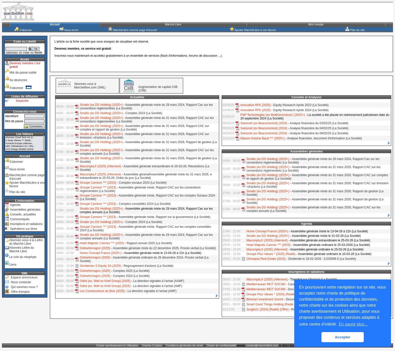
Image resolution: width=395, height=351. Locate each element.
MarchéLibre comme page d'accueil (132, 29)
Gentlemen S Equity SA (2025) (100, 266)
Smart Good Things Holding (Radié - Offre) (275, 304)
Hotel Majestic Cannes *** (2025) (102, 243)
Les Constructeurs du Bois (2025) (102, 291)
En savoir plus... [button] (353, 324)
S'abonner (23, 29)
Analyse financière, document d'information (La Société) (324, 138)
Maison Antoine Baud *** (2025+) (262, 138)
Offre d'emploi (20, 292)
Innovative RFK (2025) (255, 105)
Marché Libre (173, 24)
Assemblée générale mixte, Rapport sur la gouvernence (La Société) (164, 217)
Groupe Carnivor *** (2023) (98, 182)
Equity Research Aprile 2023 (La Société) (300, 105)
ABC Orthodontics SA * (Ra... (24, 146)
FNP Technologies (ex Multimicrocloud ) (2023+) (272, 115)
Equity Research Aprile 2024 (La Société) (300, 110)
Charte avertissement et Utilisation (117, 345)
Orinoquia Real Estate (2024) (265, 259)
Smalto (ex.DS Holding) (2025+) (101, 105)
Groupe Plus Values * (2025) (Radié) (270, 254)
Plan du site (355, 29)
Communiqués (19, 219)
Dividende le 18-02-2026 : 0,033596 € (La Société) (322, 259)
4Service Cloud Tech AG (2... (24, 137)
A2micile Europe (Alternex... (24, 143)
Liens (13, 264)
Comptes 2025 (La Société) (131, 271)
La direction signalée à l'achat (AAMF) (158, 281)
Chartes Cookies (152, 345)
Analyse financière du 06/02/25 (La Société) (319, 133)
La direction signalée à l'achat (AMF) (157, 286)
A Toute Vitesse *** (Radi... (24, 140)
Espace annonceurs (24, 277)
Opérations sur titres (23, 229)
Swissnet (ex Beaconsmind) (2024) (263, 123)
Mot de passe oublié (23, 72)
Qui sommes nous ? (24, 287)
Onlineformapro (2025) (95, 248)
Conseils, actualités (23, 214)
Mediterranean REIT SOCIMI (265, 284)
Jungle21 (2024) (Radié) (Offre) (267, 309)
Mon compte (316, 24)
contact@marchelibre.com (262, 345)
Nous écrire (68, 29)
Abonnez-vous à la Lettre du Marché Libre (26, 241)
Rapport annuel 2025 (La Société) (149, 243)
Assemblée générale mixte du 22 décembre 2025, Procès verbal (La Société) (164, 248)
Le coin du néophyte (23, 257)
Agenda (15, 205)
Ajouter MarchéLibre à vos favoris (253, 29)
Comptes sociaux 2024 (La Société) (143, 182)
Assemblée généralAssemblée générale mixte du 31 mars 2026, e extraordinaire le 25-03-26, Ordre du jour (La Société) (146, 176)
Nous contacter (21, 282)
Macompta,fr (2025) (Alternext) (100, 166)
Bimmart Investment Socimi (264, 299)
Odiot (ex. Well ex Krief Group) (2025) (105, 281)
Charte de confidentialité (221, 345)
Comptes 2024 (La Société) (143, 113)
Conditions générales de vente (184, 345)
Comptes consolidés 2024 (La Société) (145, 204)
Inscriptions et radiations (26, 224)
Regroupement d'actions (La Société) (149, 266)
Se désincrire (18, 80)
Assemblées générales (25, 209)
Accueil (55, 24)
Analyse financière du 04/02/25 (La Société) (319, 128)
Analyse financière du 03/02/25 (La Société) (319, 123)
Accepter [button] (342, 337)
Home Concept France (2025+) (101, 253)
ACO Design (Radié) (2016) (24, 149)
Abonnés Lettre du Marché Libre (21, 249)
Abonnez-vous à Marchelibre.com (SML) (90, 85)
